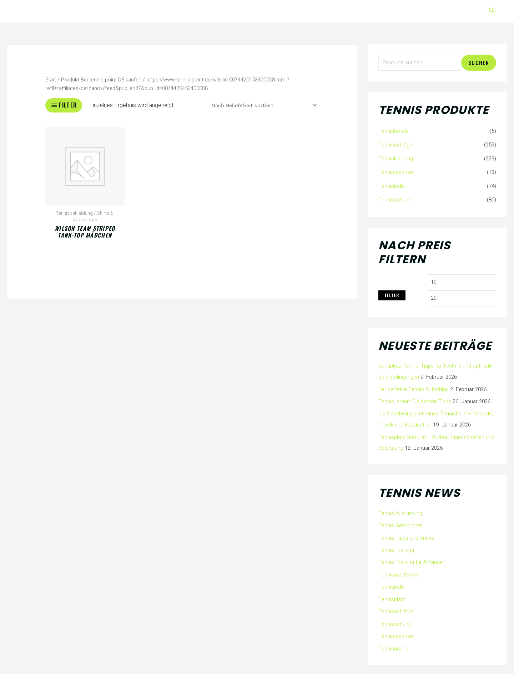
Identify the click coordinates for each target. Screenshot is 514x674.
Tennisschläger (396, 145)
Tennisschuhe (395, 199)
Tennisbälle (391, 186)
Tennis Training (396, 548)
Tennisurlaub (393, 644)
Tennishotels (393, 132)
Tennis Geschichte (400, 524)
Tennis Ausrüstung (400, 512)
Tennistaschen (395, 172)
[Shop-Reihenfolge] (262, 105)
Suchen (478, 63)
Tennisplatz (391, 596)
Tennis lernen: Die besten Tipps (415, 401)
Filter (392, 295)
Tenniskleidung (395, 159)
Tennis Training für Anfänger (411, 560)
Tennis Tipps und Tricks (406, 536)
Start (51, 80)
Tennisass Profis (398, 572)
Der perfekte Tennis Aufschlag (414, 389)
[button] (492, 11)
